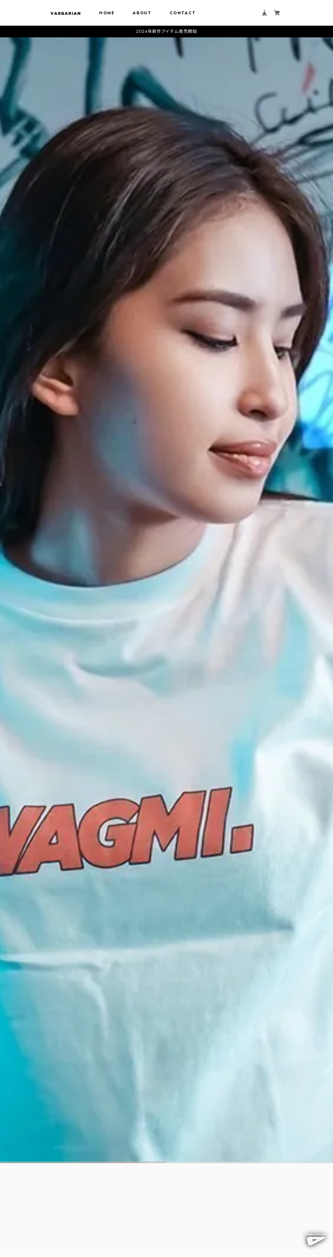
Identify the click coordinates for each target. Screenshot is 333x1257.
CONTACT (183, 13)
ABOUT (142, 13)
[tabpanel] (166, 600)
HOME (107, 13)
